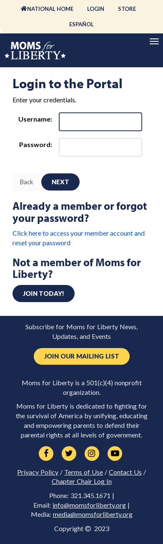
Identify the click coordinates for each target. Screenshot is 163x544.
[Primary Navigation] (154, 41)
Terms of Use (83, 472)
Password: (35, 144)
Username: (35, 119)
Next (60, 182)
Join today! (43, 293)
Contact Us (125, 472)
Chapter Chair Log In (82, 481)
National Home (50, 8)
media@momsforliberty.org (93, 514)
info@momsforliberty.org (89, 505)
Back (26, 182)
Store (127, 8)
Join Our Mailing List (81, 356)
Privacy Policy (37, 472)
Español (81, 24)
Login (95, 8)
